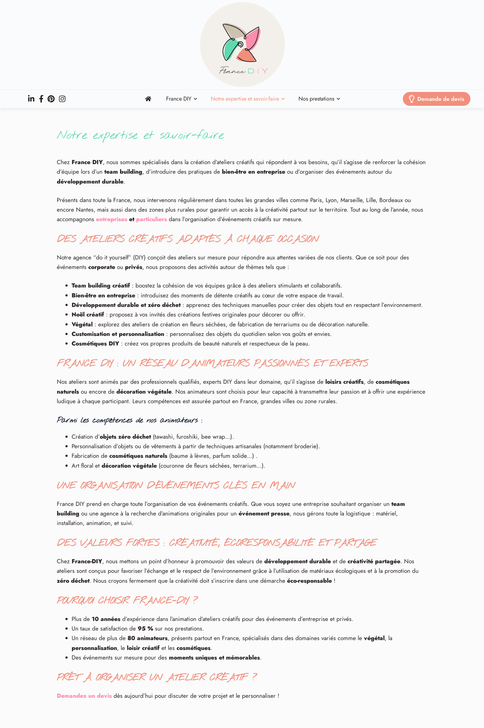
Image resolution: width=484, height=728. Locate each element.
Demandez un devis (84, 696)
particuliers (151, 219)
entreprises (111, 219)
